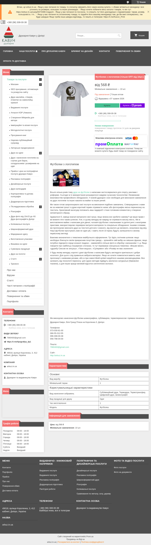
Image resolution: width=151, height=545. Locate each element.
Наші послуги (27, 51)
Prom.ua (89, 536)
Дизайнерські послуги (21, 184)
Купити (107, 105)
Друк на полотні (18, 254)
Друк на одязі (17, 153)
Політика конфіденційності (92, 542)
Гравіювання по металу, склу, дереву (94, 494)
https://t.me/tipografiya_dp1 (19, 342)
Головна (8, 51)
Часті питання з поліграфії (21, 285)
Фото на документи (123, 472)
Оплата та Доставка (14, 61)
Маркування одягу (19, 234)
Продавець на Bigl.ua (75, 539)
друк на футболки (81, 192)
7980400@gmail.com (59, 347)
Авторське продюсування (22, 148)
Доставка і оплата (16, 291)
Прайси (5, 477)
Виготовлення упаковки (22, 239)
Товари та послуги (17, 79)
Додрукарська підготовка (22, 201)
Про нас (11, 270)
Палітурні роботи (47, 489)
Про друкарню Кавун (53, 51)
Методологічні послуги (21, 130)
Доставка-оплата (10, 490)
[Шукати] (119, 35)
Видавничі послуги (19, 107)
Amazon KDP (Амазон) (21, 112)
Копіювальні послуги (20, 224)
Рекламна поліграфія (20, 179)
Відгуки (11, 275)
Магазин (14, 84)
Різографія (16, 211)
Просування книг (18, 135)
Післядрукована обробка (22, 206)
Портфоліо (12, 301)
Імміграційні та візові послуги (24, 125)
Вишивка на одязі (19, 244)
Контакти (104, 51)
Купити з (132, 105)
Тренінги (15, 264)
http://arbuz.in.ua (57, 355)
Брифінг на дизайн (82, 51)
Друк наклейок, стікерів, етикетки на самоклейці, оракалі (22, 100)
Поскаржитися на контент (69, 542)
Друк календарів (18, 189)
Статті (13, 259)
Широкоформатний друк (22, 229)
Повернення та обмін (128, 51)
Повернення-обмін (10, 486)
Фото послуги (120, 467)
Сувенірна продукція (20, 249)
